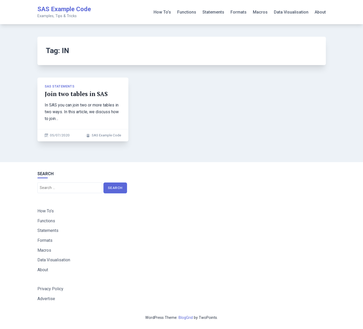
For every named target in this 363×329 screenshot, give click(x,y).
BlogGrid (186, 317)
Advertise (46, 298)
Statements (213, 12)
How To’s (162, 12)
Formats (238, 12)
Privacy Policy (50, 288)
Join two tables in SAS (76, 94)
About (320, 12)
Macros (260, 12)
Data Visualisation (291, 12)
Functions (186, 12)
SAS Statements (60, 86)
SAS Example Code (64, 9)
